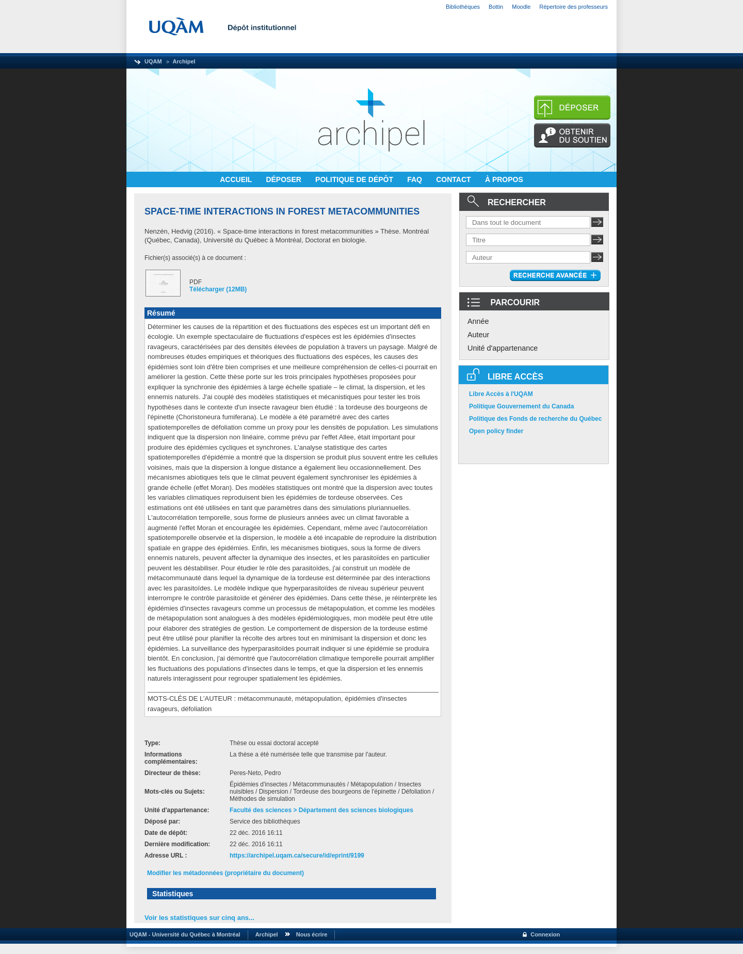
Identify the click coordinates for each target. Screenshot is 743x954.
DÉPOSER (284, 179)
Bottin (496, 7)
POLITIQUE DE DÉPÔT (355, 179)
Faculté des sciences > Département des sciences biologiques (321, 810)
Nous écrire (312, 934)
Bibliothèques (463, 7)
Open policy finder (496, 431)
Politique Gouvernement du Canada (521, 406)
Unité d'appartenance (502, 348)
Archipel (184, 61)
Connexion (545, 934)
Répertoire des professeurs (573, 7)
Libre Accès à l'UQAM (501, 394)
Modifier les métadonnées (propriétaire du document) (225, 873)
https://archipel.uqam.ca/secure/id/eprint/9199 (297, 855)
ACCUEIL (237, 179)
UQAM (153, 61)
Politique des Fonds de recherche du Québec (535, 418)
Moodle (521, 7)
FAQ (415, 179)
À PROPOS (504, 179)
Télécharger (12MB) (218, 289)
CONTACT (454, 179)
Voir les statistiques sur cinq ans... (199, 918)
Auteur (478, 335)
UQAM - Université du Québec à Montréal (183, 934)
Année (478, 321)
